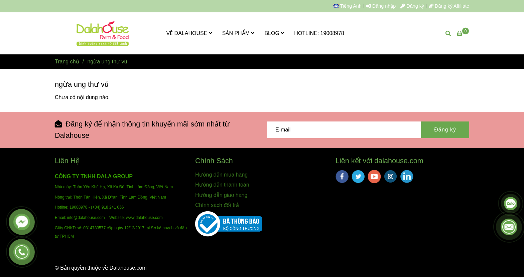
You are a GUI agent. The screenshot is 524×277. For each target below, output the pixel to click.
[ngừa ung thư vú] (103, 33)
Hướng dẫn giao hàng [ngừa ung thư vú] (221, 195)
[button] (349, 6)
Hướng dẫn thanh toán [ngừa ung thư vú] (222, 185)
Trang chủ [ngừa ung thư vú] (67, 61)
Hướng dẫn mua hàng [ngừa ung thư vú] (221, 175)
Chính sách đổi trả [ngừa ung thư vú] (217, 205)
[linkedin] (406, 176)
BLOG (274, 33)
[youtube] (374, 176)
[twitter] (358, 176)
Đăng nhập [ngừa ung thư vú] (381, 6)
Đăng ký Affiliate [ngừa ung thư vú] (449, 6)
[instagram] (390, 176)
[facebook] (342, 176)
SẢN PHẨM (238, 33)
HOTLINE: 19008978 (319, 33)
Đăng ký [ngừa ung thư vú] (412, 6)
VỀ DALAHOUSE (189, 33)
